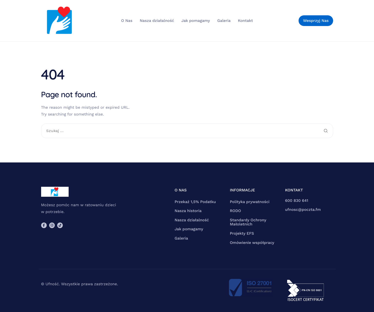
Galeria (224, 21)
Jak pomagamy (195, 21)
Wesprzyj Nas (315, 20)
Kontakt (245, 21)
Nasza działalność (157, 21)
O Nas (126, 21)
